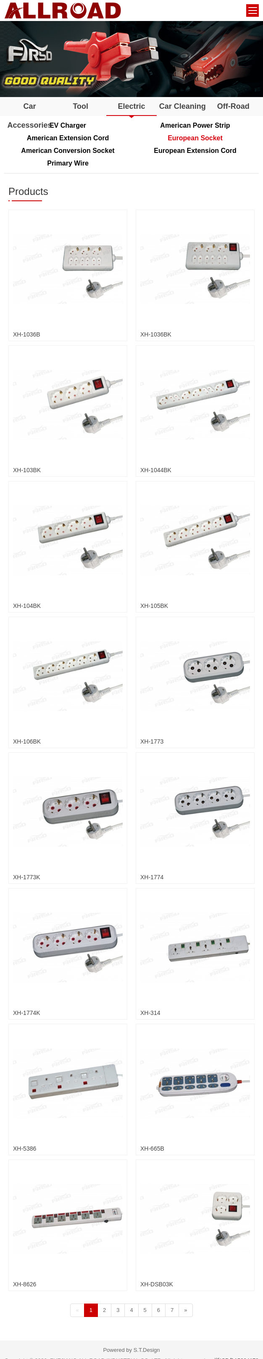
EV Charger (68, 125)
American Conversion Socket (67, 150)
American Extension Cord (68, 138)
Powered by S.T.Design (131, 1350)
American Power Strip (195, 125)
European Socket (195, 138)
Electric (131, 106)
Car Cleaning (182, 106)
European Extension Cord (195, 150)
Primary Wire (68, 163)
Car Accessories (30, 115)
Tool (80, 106)
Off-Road (233, 106)
